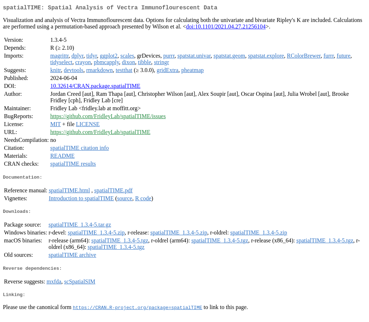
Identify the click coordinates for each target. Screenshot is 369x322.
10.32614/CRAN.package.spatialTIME (95, 87)
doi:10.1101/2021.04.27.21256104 (226, 28)
